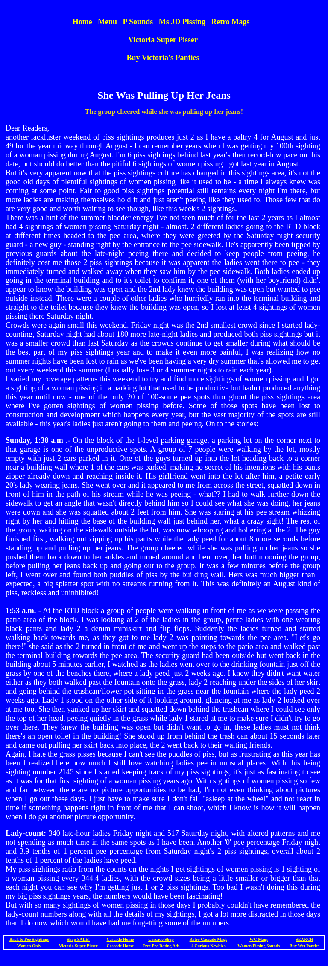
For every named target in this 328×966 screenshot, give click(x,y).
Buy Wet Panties (304, 945)
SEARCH (304, 939)
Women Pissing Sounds (258, 945)
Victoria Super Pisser (78, 945)
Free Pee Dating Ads (161, 945)
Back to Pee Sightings (29, 939)
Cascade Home (120, 939)
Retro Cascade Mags (208, 939)
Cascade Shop (161, 939)
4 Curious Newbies (208, 945)
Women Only (29, 945)
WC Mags (258, 939)
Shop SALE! (78, 939)
